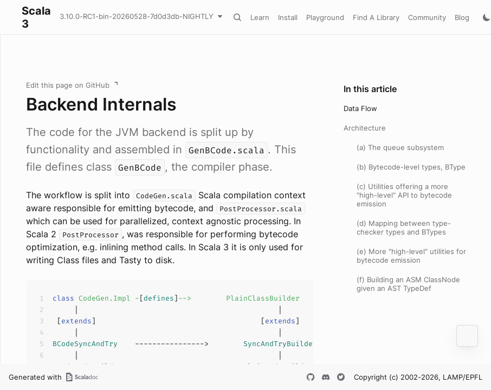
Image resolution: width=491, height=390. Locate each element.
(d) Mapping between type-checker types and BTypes (404, 227)
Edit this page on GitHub (67, 85)
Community (427, 17)
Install (288, 17)
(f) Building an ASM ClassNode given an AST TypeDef (408, 283)
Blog (462, 17)
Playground (325, 17)
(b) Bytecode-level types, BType (411, 166)
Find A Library (376, 17)
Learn (259, 17)
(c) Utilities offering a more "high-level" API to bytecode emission (404, 195)
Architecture (365, 127)
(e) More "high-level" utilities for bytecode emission (411, 255)
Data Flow (360, 108)
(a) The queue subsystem (400, 147)
